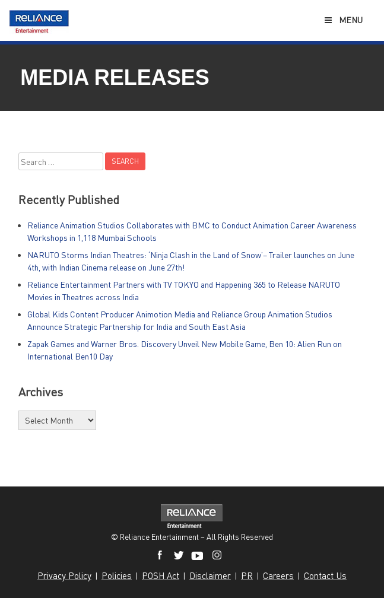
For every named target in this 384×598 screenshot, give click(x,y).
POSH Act (160, 575)
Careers (278, 575)
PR (247, 575)
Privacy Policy (64, 575)
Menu (343, 20)
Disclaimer (210, 575)
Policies (116, 575)
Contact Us (325, 575)
